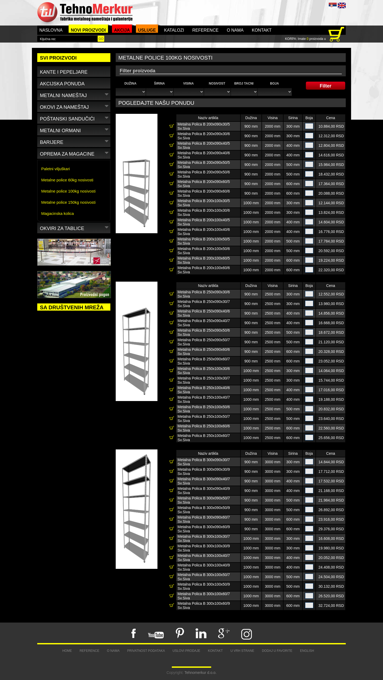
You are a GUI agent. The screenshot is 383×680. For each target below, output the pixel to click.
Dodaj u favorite (277, 651)
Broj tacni (243, 83)
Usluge (147, 30)
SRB (333, 5)
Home (67, 651)
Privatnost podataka (146, 651)
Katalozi (174, 30)
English (307, 651)
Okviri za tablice (75, 227)
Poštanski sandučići (75, 118)
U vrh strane (242, 651)
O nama (235, 30)
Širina (159, 83)
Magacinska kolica (57, 213)
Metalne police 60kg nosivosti (67, 180)
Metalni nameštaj (75, 94)
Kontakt (262, 30)
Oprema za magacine (75, 153)
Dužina (130, 83)
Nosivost (217, 83)
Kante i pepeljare (64, 72)
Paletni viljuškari (55, 168)
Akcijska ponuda (62, 83)
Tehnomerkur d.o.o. (200, 672)
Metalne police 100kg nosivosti (68, 191)
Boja (274, 83)
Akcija (122, 30)
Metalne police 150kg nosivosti (68, 202)
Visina (188, 83)
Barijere (75, 141)
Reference (205, 30)
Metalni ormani (75, 129)
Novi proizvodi (88, 30)
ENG (342, 5)
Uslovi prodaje (186, 651)
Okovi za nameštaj (75, 106)
